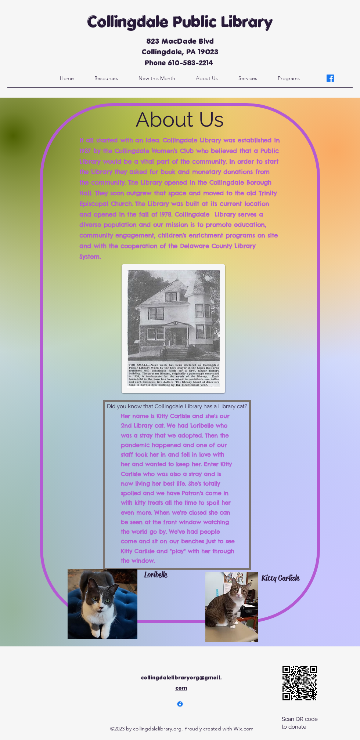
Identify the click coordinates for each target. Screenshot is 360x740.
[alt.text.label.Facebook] (330, 78)
